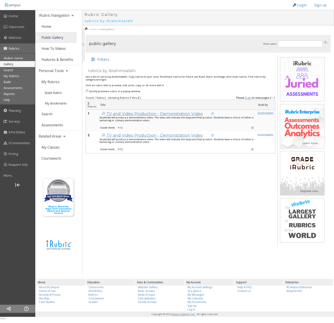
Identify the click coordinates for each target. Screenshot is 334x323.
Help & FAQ (244, 287)
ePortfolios (95, 291)
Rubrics (93, 295)
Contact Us (244, 291)
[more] (17, 175)
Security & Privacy (50, 295)
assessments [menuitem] (13, 88)
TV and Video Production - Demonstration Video (152, 113)
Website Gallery (148, 287)
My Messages (196, 295)
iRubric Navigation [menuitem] (54, 15)
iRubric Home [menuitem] (13, 58)
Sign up (320, 5)
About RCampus (49, 287)
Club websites (146, 298)
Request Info (294, 291)
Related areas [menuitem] (50, 136)
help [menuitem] (7, 100)
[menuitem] (17, 16)
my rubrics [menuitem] (11, 76)
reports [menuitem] (9, 94)
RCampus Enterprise (299, 287)
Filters (99, 59)
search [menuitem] (8, 70)
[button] (325, 42)
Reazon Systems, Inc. (183, 314)
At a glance (194, 291)
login (248, 98)
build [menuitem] (7, 82)
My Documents (197, 302)
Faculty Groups (147, 302)
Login (300, 5)
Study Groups (146, 295)
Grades (93, 302)
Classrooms (95, 287)
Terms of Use (47, 291)
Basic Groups (146, 291)
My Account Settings (200, 287)
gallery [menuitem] (8, 64)
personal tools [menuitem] (51, 70)
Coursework (96, 298)
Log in (191, 309)
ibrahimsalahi (265, 112)
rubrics (94, 29)
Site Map (44, 298)
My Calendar (195, 298)
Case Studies (47, 302)
